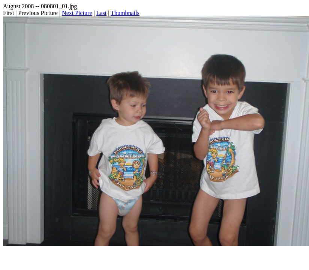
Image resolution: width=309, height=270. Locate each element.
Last (101, 13)
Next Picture (77, 13)
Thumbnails (125, 13)
